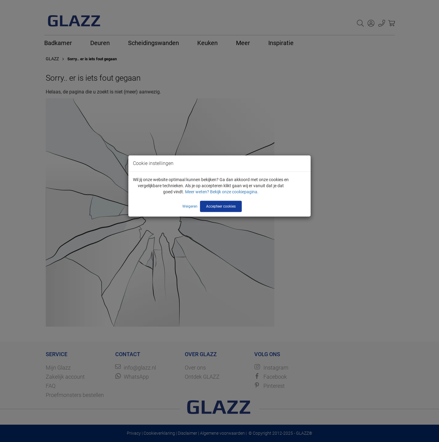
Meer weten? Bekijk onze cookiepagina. (222, 191)
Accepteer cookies (221, 206)
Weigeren (190, 206)
